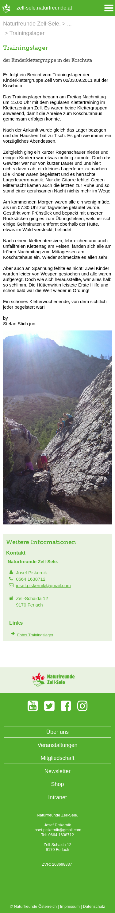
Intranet (57, 797)
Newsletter (57, 771)
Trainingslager (27, 33)
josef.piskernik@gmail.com (43, 585)
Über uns (57, 732)
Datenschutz (94, 906)
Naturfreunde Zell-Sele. (32, 24)
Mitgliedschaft (57, 758)
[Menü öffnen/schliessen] (108, 8)
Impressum (70, 906)
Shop (57, 784)
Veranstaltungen (57, 745)
